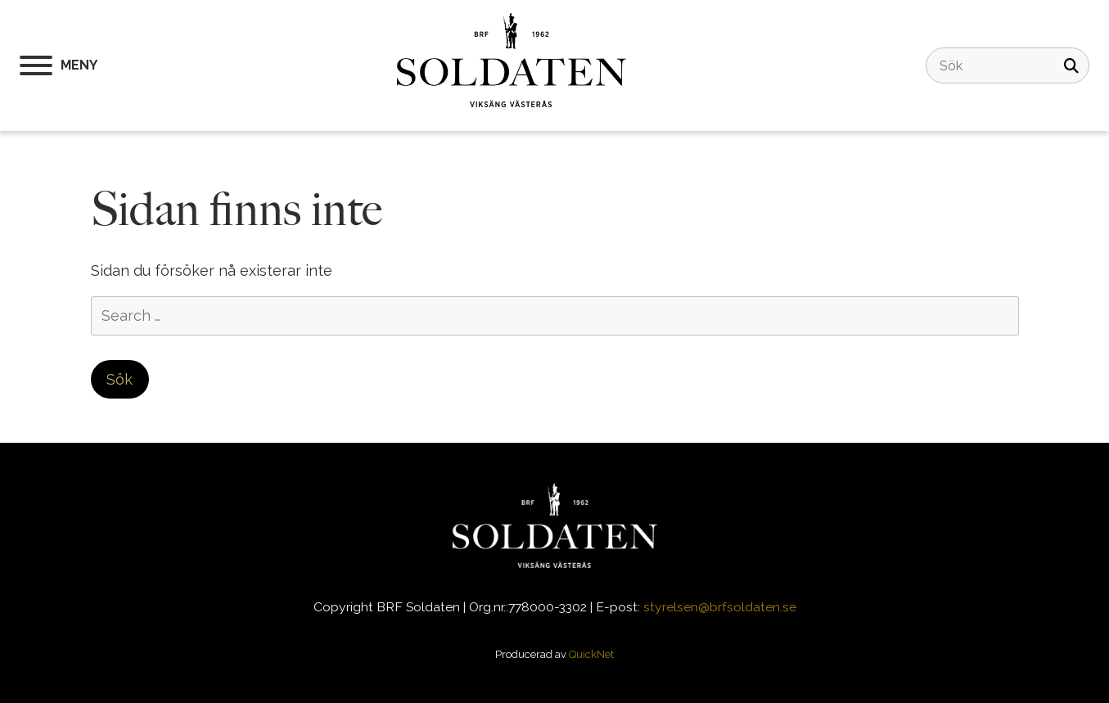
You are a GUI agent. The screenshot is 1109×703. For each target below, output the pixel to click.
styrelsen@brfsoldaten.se (719, 607)
